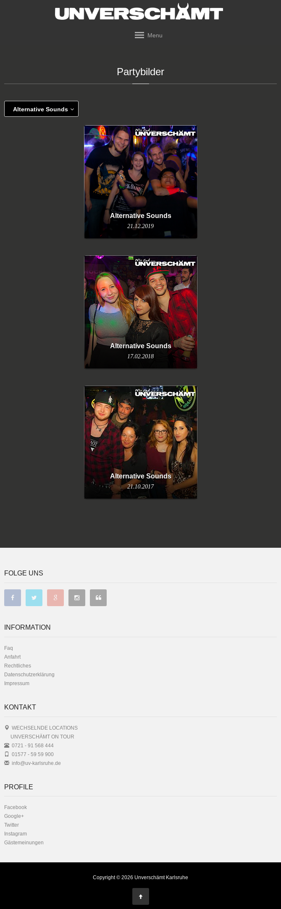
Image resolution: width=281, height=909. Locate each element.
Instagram (15, 833)
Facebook (15, 807)
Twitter (11, 825)
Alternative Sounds (43, 109)
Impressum (16, 683)
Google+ (14, 816)
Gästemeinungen (24, 842)
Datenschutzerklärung (29, 674)
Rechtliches (17, 665)
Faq (8, 648)
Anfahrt (12, 657)
